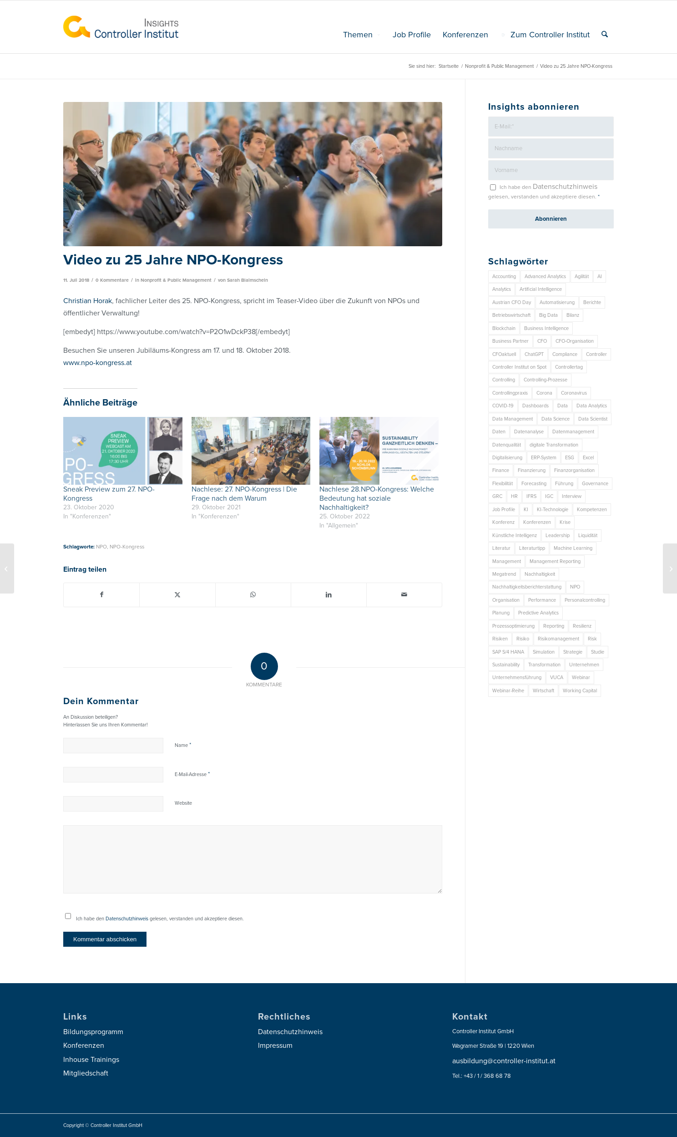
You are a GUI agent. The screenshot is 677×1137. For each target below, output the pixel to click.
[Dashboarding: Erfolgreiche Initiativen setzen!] (670, 568)
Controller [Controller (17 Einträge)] (596, 354)
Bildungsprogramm (93, 1031)
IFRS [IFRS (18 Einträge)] (531, 496)
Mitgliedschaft (85, 1073)
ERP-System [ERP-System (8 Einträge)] (543, 458)
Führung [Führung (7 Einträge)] (564, 484)
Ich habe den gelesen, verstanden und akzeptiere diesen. (160, 919)
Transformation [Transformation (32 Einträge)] (544, 665)
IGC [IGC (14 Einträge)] (549, 496)
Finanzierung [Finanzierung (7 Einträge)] (532, 470)
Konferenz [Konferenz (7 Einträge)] (503, 522)
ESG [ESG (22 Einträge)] (569, 458)
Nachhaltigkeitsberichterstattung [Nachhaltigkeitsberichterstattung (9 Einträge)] (526, 587)
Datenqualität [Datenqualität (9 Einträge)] (506, 445)
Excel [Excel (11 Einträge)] (588, 458)
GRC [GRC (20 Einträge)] (497, 496)
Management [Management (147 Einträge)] (506, 561)
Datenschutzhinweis (127, 919)
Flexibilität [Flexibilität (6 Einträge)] (502, 484)
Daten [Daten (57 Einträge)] (498, 432)
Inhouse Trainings (91, 1059)
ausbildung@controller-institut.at (504, 1061)
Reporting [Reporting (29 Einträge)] (553, 626)
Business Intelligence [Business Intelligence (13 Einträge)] (546, 328)
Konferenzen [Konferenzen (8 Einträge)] (537, 522)
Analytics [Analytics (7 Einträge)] (501, 289)
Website (183, 803)
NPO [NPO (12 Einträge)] (575, 587)
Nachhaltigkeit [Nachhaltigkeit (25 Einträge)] (540, 574)
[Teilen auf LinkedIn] (328, 594)
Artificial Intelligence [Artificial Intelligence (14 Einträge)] (541, 289)
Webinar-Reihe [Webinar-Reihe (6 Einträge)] (508, 691)
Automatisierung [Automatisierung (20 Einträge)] (557, 302)
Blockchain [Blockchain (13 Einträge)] (503, 328)
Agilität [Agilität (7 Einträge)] (582, 276)
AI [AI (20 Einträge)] (599, 276)
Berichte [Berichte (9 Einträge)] (592, 302)
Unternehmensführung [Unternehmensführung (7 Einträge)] (516, 677)
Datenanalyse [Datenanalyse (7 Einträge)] (529, 432)
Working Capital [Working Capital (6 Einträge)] (580, 691)
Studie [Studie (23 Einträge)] (597, 652)
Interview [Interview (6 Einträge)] (571, 496)
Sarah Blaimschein (247, 280)
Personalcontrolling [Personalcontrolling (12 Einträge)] (585, 600)
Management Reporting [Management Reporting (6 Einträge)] (555, 561)
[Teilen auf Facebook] (101, 594)
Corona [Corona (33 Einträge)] (544, 393)
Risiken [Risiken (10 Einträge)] (500, 639)
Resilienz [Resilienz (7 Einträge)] (582, 626)
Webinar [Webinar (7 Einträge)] (581, 677)
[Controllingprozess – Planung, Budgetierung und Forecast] (7, 568)
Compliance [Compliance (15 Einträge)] (564, 354)
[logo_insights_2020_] (120, 26)
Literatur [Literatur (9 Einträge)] (501, 548)
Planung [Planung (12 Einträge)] (501, 613)
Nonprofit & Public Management (176, 280)
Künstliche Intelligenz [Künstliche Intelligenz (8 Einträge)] (514, 535)
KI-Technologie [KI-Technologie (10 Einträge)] (552, 510)
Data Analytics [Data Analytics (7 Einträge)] (591, 406)
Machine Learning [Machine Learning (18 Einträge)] (573, 548)
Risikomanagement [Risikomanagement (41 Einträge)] (558, 639)
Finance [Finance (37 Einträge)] (500, 470)
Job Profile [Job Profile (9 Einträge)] (503, 510)
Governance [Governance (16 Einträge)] (595, 484)
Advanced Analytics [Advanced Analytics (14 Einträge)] (545, 276)
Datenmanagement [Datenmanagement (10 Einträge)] (573, 432)
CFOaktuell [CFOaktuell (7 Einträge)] (504, 354)
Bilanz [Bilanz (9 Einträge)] (572, 315)
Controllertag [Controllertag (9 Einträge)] (569, 367)
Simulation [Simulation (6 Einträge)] (544, 652)
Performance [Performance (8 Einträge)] (542, 600)
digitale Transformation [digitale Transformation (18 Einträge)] (554, 445)
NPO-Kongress (127, 546)
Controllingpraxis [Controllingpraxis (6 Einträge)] (510, 393)
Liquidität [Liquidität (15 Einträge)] (587, 535)
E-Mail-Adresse (192, 774)
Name (183, 745)
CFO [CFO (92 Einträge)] (542, 341)
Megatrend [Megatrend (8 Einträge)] (504, 574)
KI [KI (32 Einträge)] (526, 510)
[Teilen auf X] (177, 594)
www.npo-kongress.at (97, 362)
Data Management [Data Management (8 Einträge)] (512, 419)
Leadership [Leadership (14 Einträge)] (558, 535)
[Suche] (605, 34)
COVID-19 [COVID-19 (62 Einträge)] (503, 406)
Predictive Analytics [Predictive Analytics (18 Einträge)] (538, 613)
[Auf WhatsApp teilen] (253, 594)
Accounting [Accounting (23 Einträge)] (504, 276)
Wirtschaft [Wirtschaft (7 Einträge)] (543, 691)
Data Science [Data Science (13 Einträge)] (555, 419)
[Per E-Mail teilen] (404, 594)
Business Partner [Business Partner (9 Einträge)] (510, 341)
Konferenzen (83, 1045)
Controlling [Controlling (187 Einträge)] (503, 380)
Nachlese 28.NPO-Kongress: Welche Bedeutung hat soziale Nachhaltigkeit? (376, 498)
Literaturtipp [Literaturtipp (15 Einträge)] (532, 548)
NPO (101, 546)
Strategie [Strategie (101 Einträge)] (572, 652)
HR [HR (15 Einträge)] (514, 496)
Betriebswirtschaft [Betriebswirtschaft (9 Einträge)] (511, 315)
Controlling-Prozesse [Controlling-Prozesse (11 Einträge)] (545, 380)
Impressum (275, 1045)
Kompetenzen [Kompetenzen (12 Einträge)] (592, 510)
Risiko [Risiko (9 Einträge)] (522, 639)
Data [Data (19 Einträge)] (562, 406)
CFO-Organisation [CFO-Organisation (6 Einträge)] (575, 341)
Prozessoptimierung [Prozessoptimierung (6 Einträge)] (513, 626)
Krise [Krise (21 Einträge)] (565, 522)
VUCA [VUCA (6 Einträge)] (556, 677)
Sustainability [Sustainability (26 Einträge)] (506, 665)
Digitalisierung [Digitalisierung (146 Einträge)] (507, 458)
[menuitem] (362, 34)
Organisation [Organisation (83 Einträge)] (506, 600)
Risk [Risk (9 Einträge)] (592, 639)
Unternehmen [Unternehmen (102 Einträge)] (584, 665)
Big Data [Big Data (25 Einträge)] (548, 315)
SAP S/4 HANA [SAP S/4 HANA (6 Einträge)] (508, 652)
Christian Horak (87, 300)
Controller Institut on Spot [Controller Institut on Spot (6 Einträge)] (519, 367)
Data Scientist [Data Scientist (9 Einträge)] (592, 419)
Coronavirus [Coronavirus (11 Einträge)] (574, 393)
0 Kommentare (112, 280)
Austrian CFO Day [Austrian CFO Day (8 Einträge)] (511, 302)
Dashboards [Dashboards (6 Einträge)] (535, 406)
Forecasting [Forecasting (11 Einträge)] (533, 484)
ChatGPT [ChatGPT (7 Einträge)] (534, 354)
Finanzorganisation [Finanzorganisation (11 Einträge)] (574, 470)
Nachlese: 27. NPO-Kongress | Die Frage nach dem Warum (244, 494)
